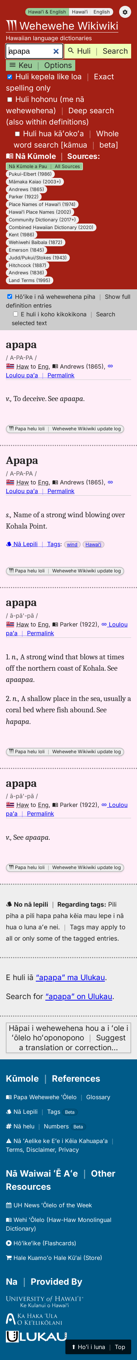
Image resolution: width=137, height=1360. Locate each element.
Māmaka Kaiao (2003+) (35, 182)
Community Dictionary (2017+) (42, 220)
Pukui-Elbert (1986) (30, 174)
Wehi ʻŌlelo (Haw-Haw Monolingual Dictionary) (58, 1224)
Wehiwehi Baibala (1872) (36, 242)
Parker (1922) (24, 197)
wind (72, 544)
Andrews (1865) (26, 189)
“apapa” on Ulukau (78, 996)
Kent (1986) (22, 235)
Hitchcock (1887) (28, 265)
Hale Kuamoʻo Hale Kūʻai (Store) (54, 1257)
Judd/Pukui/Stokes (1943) (38, 258)
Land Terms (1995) (30, 280)
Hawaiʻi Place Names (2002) (40, 212)
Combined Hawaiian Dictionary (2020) (51, 227)
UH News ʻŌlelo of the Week (49, 1205)
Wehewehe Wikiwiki (62, 25)
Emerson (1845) (26, 250)
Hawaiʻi (80, 12)
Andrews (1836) (26, 273)
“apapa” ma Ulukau (70, 977)
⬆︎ (98, 1347)
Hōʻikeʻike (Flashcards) (41, 1243)
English (102, 12)
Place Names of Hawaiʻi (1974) (42, 204)
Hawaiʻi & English (47, 12)
